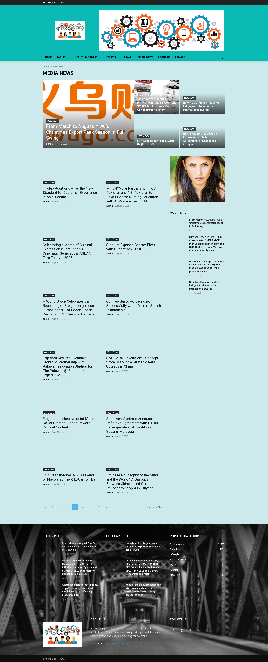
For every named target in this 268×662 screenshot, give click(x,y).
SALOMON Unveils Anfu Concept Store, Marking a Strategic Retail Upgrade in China (132, 362)
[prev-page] (46, 507)
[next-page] (106, 507)
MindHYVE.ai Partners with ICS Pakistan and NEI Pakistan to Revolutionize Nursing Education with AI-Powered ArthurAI (132, 194)
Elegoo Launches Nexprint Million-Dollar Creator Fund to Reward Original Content (70, 423)
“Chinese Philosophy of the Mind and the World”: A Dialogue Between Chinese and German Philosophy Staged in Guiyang (132, 481)
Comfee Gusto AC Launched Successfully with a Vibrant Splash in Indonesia (133, 305)
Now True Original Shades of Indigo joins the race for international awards (205, 285)
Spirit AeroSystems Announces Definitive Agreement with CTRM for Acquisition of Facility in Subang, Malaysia (132, 425)
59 (83, 506)
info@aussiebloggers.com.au (119, 643)
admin (46, 201)
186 (98, 506)
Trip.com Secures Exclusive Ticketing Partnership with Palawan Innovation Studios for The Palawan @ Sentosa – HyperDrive (67, 366)
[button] (221, 57)
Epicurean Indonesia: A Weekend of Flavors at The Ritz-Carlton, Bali (70, 477)
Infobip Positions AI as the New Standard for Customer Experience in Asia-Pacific (70, 192)
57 (67, 506)
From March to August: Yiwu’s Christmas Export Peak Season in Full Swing (206, 223)
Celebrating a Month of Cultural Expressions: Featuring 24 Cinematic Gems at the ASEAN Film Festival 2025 (67, 251)
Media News (52, 121)
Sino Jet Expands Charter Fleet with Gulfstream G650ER (130, 247)
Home (46, 66)
